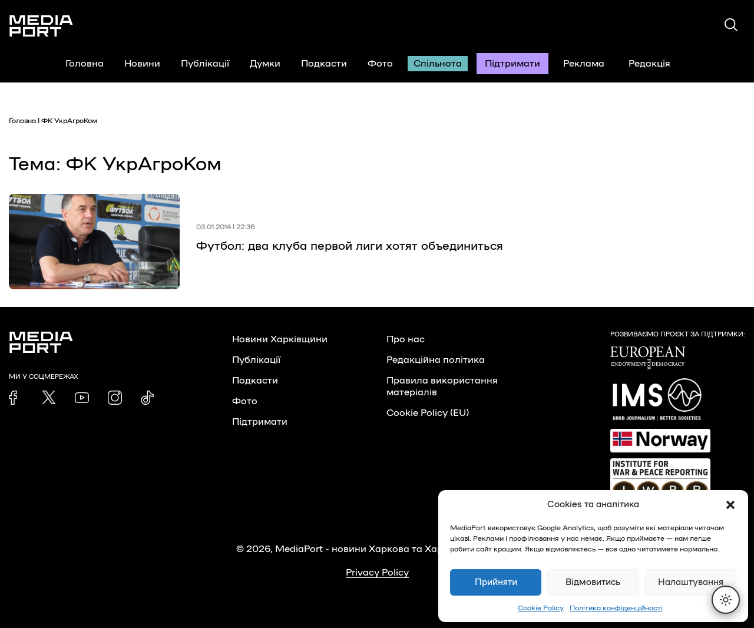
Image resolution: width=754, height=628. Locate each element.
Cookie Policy (541, 608)
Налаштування (690, 582)
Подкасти (324, 63)
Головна (84, 63)
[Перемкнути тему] (726, 600)
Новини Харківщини (280, 339)
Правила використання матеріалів (442, 386)
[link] (16, 398)
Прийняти (496, 582)
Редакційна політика (435, 360)
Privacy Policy (377, 572)
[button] (730, 505)
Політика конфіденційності (616, 608)
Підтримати (512, 63)
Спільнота (438, 63)
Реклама (583, 63)
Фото (380, 63)
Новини (142, 63)
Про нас (405, 339)
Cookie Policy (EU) (427, 413)
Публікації (205, 63)
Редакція (657, 63)
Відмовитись (593, 582)
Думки (265, 63)
